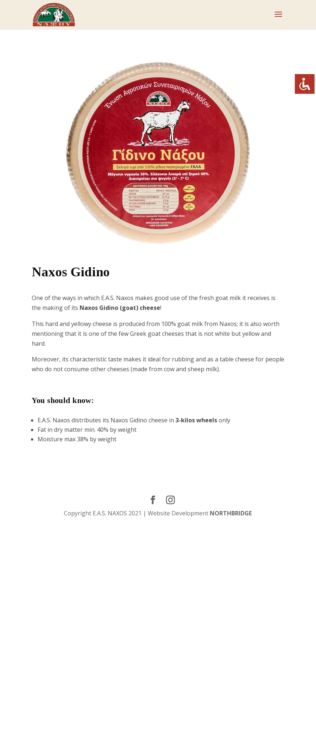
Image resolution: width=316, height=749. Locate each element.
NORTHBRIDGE (231, 513)
